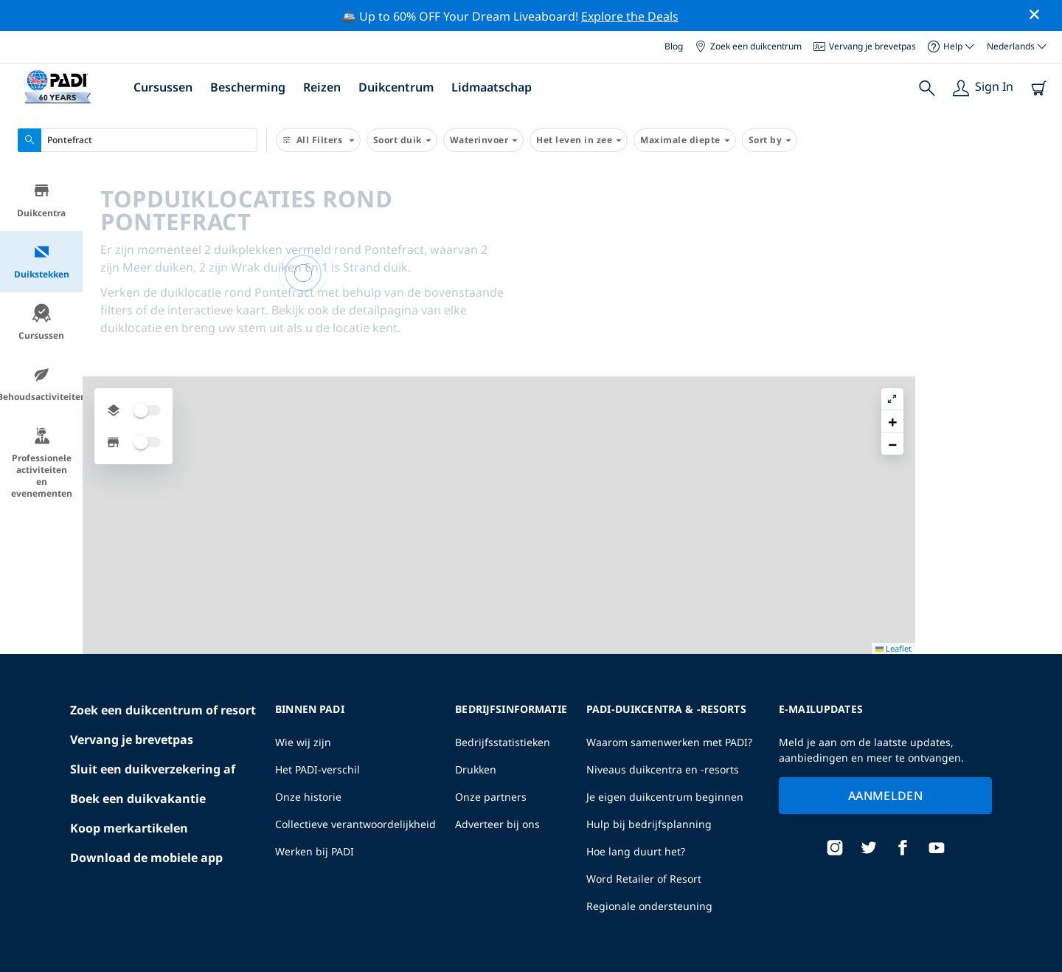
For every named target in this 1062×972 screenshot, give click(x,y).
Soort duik (402, 140)
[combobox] (137, 140)
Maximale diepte (684, 140)
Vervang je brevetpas (864, 46)
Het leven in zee (578, 140)
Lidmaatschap (491, 87)
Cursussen (162, 87)
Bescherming (247, 87)
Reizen (322, 87)
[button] (1039, 215)
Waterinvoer (484, 140)
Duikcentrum (396, 87)
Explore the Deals (629, 16)
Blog (673, 46)
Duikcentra (41, 200)
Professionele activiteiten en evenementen (41, 463)
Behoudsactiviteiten (41, 384)
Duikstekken (41, 261)
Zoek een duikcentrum (748, 46)
